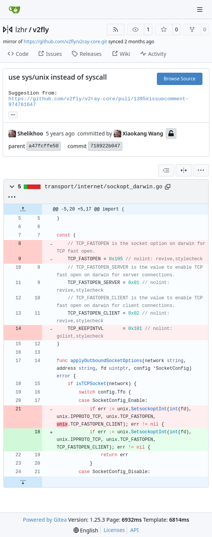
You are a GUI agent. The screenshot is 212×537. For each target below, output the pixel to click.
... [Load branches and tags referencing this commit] (13, 114)
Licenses (114, 530)
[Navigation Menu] (200, 9)
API (134, 530)
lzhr (21, 29)
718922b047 (105, 146)
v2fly (41, 29)
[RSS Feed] (115, 29)
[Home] (14, 9)
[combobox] (166, 170)
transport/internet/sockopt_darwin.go (104, 187)
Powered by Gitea (45, 519)
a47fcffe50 (44, 146)
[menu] (201, 170)
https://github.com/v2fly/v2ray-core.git (65, 41)
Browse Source (180, 78)
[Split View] (184, 170)
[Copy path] (167, 186)
